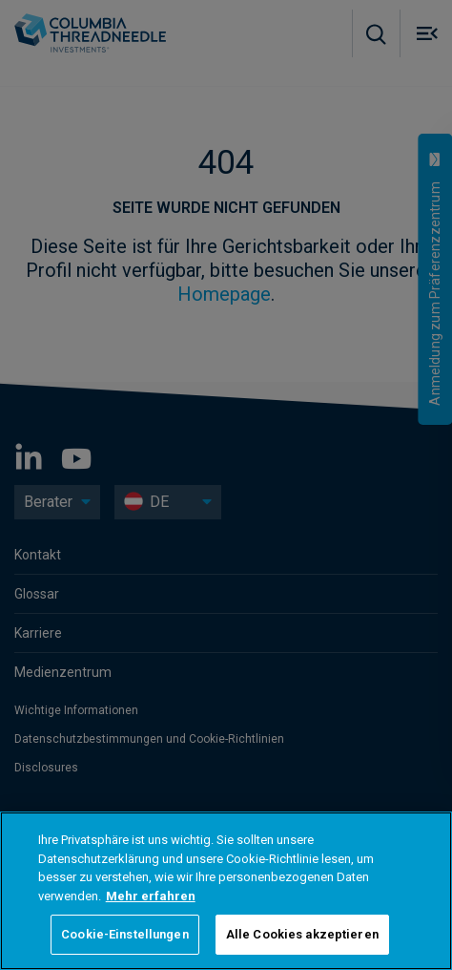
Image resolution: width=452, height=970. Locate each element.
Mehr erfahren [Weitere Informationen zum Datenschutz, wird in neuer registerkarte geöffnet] (150, 896)
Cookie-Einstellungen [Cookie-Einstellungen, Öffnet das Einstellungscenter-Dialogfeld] (125, 934)
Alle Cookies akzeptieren (302, 934)
